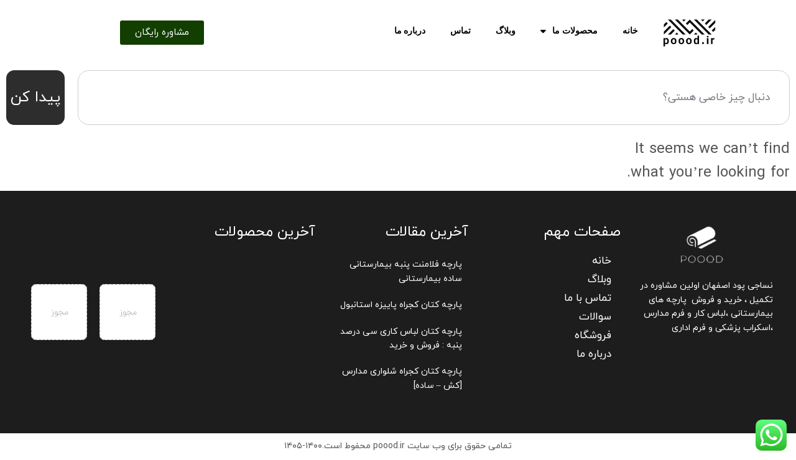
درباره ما (410, 30)
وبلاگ (506, 30)
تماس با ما (587, 298)
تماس (460, 30)
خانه (630, 30)
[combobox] (434, 97)
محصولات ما (569, 31)
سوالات (595, 317)
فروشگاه (593, 335)
